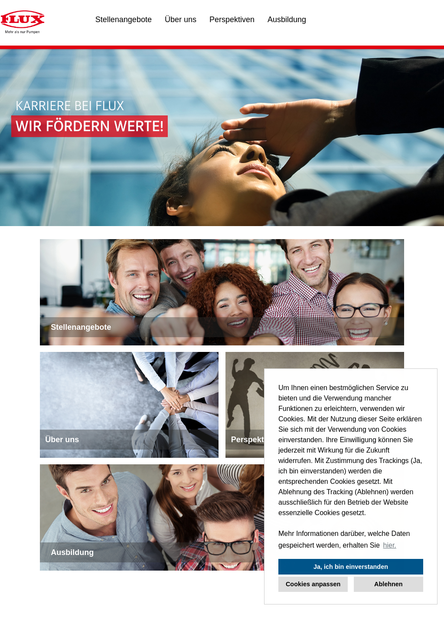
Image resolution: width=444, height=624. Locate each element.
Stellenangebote (123, 19)
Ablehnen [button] (388, 584)
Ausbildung (287, 19)
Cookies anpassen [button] (313, 584)
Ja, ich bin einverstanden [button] (350, 566)
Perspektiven (232, 19)
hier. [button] (389, 545)
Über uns (180, 19)
